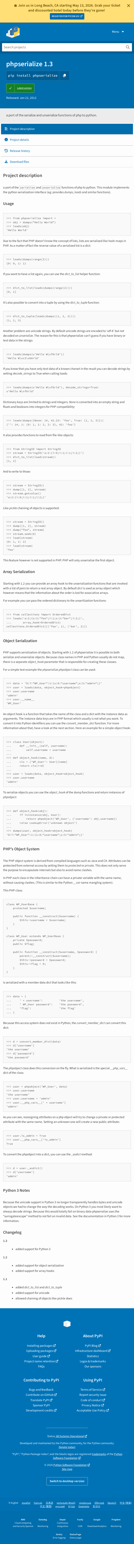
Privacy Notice (91, 1405)
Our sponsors (93, 1366)
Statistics (93, 1356)
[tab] (67, 129)
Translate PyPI (39, 1400)
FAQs (41, 1366)
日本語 (49, 1503)
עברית (71, 1506)
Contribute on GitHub (39, 1395)
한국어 (96, 1506)
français (38, 1503)
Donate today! (67, 1447)
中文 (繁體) (46, 1506)
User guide (40, 1356)
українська (85, 1503)
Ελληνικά (99, 1503)
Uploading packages (39, 1351)
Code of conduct (91, 1400)
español (26, 1503)
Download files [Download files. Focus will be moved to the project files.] (16, 161)
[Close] (128, 5)
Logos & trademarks (93, 1361)
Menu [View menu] (118, 31)
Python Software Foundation (70, 1465)
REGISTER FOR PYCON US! (66, 16)
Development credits (39, 1410)
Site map (67, 1469)
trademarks (99, 1454)
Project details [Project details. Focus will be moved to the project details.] (16, 140)
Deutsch (112, 1503)
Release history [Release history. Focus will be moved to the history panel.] (17, 151)
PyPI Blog (91, 1345)
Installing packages (39, 1345)
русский (60, 1506)
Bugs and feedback (41, 1389)
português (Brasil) (66, 1503)
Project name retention (39, 1361)
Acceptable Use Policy (91, 1410)
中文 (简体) (126, 1503)
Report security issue (92, 1395)
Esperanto (84, 1506)
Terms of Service (91, 1389)
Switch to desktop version (67, 1481)
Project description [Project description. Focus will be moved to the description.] (19, 129)
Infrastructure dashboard (91, 1351)
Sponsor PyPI (41, 1405)
